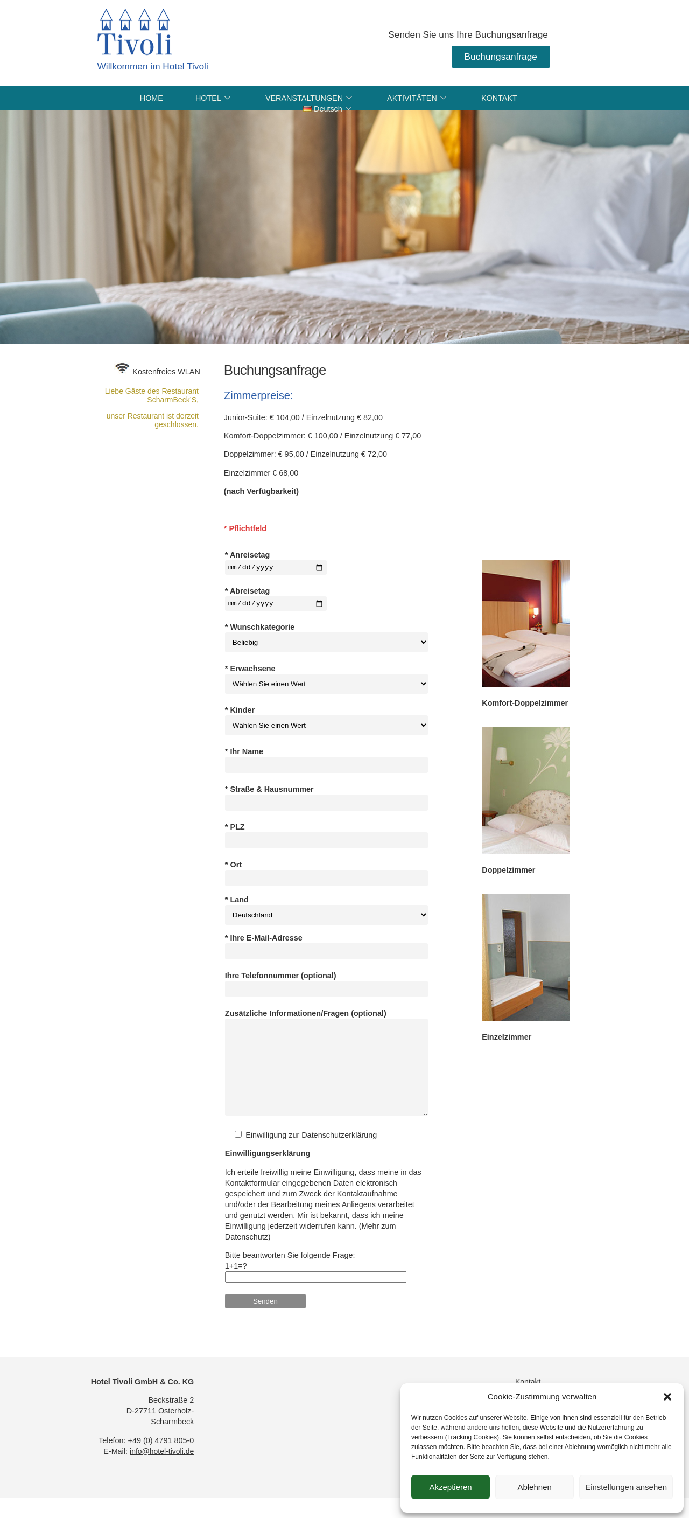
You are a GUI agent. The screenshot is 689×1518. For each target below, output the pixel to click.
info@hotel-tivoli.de (162, 1470)
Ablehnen (534, 1487)
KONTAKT (499, 98)
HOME (151, 98)
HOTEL (214, 98)
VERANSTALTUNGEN (310, 98)
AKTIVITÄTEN (418, 98)
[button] (667, 1396)
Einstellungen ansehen (626, 1487)
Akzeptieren (450, 1487)
